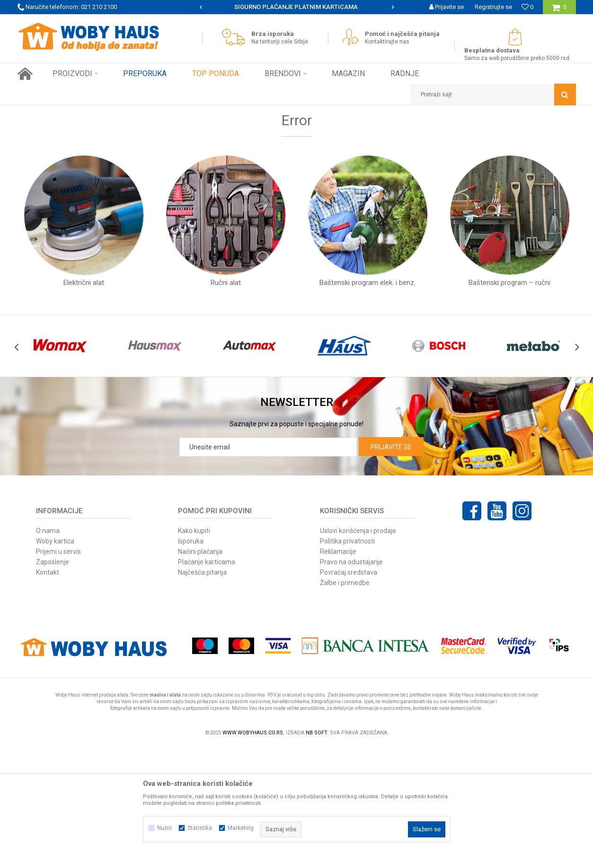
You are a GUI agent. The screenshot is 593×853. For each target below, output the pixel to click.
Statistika (199, 828)
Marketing (241, 828)
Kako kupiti (194, 636)
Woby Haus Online (41, 112)
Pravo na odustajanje (351, 667)
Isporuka (191, 646)
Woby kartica (55, 646)
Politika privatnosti (347, 646)
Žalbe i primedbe (345, 688)
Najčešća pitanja (202, 677)
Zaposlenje (52, 667)
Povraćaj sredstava (348, 677)
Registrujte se (493, 6)
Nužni (164, 828)
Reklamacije (338, 657)
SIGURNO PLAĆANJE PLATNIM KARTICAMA (296, 6)
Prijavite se (391, 552)
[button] (493, 94)
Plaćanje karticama (206, 667)
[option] (297, 7)
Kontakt (47, 677)
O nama (48, 636)
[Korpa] (559, 10)
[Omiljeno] (527, 6)
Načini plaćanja (200, 657)
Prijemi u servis (58, 657)
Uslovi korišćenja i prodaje (358, 636)
